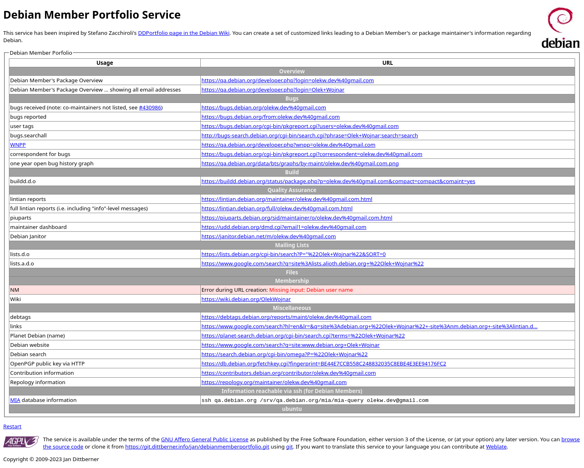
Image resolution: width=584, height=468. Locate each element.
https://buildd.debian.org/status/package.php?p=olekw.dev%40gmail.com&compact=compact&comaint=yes (338, 181)
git (289, 446)
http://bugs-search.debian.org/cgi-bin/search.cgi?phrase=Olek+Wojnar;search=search (310, 135)
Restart (12, 426)
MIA (15, 400)
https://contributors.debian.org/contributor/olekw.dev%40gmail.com (289, 372)
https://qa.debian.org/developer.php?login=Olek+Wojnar (273, 89)
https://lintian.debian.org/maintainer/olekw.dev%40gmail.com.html (287, 199)
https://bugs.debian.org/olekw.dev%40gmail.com (264, 107)
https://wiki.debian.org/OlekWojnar (246, 299)
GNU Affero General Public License (204, 439)
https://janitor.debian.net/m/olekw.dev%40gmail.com (269, 236)
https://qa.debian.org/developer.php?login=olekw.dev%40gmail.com (288, 80)
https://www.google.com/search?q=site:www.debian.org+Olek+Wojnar (291, 344)
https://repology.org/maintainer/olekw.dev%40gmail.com (274, 382)
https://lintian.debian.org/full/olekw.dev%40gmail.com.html (277, 208)
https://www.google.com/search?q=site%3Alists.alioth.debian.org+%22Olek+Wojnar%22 (313, 263)
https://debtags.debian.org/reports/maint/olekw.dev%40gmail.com (286, 317)
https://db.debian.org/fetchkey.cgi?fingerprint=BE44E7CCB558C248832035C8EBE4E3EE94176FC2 (324, 363)
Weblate (496, 446)
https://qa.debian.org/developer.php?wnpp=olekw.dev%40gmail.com (289, 144)
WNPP (18, 144)
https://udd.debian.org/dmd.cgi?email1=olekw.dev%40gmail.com (284, 227)
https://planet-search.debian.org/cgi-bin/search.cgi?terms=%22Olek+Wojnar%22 (303, 335)
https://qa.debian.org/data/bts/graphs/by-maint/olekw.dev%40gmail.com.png (300, 163)
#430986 (150, 107)
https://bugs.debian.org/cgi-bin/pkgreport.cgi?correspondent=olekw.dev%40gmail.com (312, 154)
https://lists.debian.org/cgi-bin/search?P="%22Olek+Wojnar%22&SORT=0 (294, 254)
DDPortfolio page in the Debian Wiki (183, 32)
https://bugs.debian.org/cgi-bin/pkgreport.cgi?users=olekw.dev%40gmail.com (300, 126)
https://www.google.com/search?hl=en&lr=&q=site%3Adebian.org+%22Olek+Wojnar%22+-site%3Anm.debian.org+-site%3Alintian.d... (370, 326)
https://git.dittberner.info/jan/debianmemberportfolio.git (197, 446)
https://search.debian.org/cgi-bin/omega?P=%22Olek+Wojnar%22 (285, 354)
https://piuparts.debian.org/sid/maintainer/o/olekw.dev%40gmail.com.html (297, 217)
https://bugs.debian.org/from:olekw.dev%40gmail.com (271, 116)
